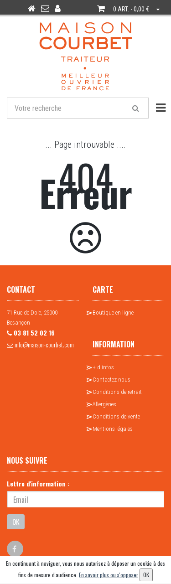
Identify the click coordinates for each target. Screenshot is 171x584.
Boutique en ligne (113, 312)
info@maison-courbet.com (40, 344)
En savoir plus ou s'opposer (108, 575)
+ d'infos (103, 367)
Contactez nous (111, 379)
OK (15, 522)
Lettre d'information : (38, 483)
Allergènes (104, 404)
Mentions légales (113, 428)
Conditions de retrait (117, 391)
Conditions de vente (116, 416)
